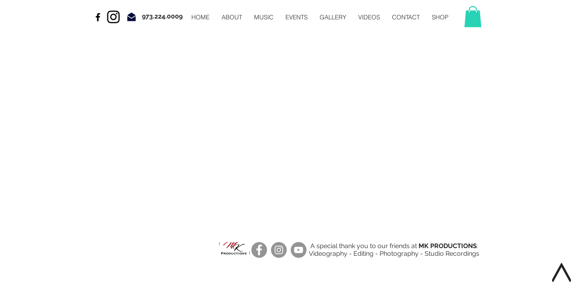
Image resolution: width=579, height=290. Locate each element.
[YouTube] (298, 250)
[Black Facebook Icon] (97, 17)
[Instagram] (113, 16)
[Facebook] (259, 250)
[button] (473, 16)
